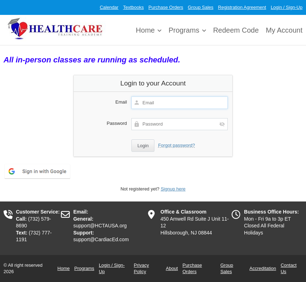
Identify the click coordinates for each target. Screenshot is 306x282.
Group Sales (200, 7)
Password (117, 123)
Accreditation (262, 268)
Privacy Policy (141, 268)
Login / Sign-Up (286, 7)
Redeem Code (236, 30)
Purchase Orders (165, 7)
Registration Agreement (242, 7)
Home (145, 30)
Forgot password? (176, 145)
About (172, 268)
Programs (184, 30)
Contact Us (288, 268)
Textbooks (133, 7)
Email (121, 102)
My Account (284, 30)
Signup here (173, 189)
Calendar (109, 7)
